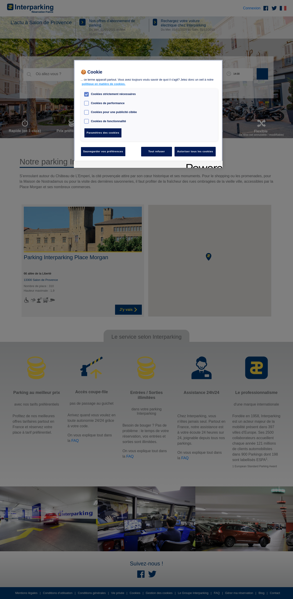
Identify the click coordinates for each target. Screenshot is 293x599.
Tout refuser (156, 151)
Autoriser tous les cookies (195, 151)
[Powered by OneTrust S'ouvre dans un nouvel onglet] (202, 165)
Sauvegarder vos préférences (103, 151)
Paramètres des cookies (103, 132)
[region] (148, 114)
